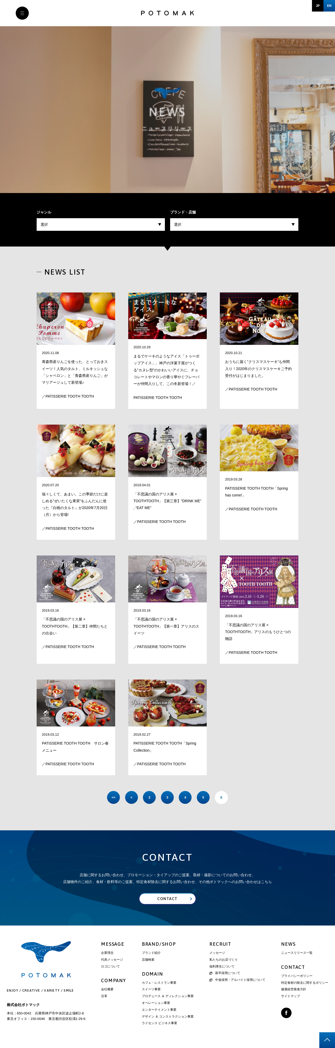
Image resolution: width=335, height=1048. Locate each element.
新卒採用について (224, 973)
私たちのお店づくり (223, 960)
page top (327, 1040)
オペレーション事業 (156, 1003)
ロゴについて (110, 966)
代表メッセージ (112, 960)
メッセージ (217, 953)
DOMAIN (152, 974)
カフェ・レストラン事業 (159, 983)
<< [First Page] (112, 797)
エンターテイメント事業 (159, 1010)
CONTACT (293, 967)
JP (318, 6)
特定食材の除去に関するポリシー (304, 983)
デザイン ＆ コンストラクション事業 (168, 1017)
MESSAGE (112, 944)
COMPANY (113, 980)
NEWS (288, 944)
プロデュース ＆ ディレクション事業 (168, 996)
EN (329, 6)
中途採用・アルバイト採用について (237, 980)
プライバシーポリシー (296, 976)
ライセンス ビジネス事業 (159, 1023)
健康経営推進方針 (293, 989)
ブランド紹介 (151, 953)
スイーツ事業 (151, 989)
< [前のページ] (131, 797)
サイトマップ (290, 996)
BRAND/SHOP (159, 944)
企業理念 (107, 953)
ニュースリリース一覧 (296, 953)
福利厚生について (221, 966)
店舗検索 (148, 960)
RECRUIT (220, 944)
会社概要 (107, 989)
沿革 (104, 996)
